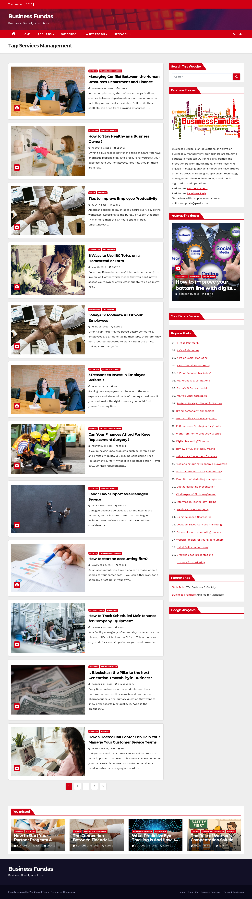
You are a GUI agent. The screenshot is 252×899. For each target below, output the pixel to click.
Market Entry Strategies (192, 395)
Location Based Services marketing (199, 524)
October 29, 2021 (102, 627)
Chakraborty (124, 684)
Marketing (94, 369)
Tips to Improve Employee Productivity (122, 198)
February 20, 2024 (103, 88)
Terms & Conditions (234, 892)
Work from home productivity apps (198, 433)
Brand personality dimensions (195, 410)
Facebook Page (196, 193)
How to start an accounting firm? (118, 559)
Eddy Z (122, 88)
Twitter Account (197, 188)
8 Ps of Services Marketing (194, 373)
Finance (93, 71)
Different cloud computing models (199, 532)
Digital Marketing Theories (192, 441)
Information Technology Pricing (196, 501)
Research (121, 34)
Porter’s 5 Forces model (191, 388)
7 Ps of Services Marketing (193, 365)
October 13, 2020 (189, 294)
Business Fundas (30, 16)
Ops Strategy (109, 250)
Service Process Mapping (193, 509)
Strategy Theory (109, 130)
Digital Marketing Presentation (196, 486)
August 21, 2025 (204, 846)
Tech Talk (178, 587)
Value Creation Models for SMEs (196, 456)
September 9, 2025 (146, 846)
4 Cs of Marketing (188, 350)
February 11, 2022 (103, 446)
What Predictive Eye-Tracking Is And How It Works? (153, 839)
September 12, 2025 (88, 846)
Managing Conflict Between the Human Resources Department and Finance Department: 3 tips (124, 81)
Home (26, 34)
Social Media (209, 276)
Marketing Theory (111, 369)
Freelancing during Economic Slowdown (201, 463)
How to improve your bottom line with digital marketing (204, 288)
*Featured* (181, 276)
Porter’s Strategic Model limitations (199, 403)
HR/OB (92, 193)
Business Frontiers (184, 594)
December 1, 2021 (102, 506)
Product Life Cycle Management (196, 418)
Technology (160, 831)
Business (93, 731)
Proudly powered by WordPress (24, 892)
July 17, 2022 (100, 205)
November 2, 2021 (103, 565)
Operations (94, 250)
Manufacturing (96, 610)
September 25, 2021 (104, 748)
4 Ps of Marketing (187, 342)
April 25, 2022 (100, 327)
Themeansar (69, 892)
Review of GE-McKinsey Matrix (195, 448)
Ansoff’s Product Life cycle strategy (199, 471)
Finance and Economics (110, 71)
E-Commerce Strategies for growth (198, 426)
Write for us (96, 34)
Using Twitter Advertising (192, 547)
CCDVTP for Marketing (191, 562)
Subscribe (69, 34)
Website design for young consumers (200, 539)
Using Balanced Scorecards (194, 517)
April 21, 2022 (100, 386)
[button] (234, 34)
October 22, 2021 (102, 684)
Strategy (93, 130)
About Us (45, 34)
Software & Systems (142, 831)
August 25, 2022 (102, 148)
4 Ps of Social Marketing (192, 357)
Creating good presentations (195, 554)
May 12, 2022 (99, 267)
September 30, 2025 (29, 846)
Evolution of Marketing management (199, 479)
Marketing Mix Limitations (193, 380)
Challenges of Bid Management (196, 494)
